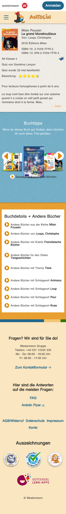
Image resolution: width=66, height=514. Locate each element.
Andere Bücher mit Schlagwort (36, 280)
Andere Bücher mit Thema (31, 268)
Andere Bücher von (35, 233)
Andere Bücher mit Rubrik (36, 242)
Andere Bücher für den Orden (29, 255)
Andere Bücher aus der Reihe (33, 225)
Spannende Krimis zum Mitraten (36, 176)
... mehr (56, 106)
